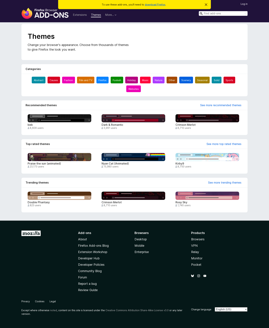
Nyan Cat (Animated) (115, 163)
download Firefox (155, 4)
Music (145, 80)
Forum (82, 277)
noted (53, 310)
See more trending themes (224, 182)
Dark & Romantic (112, 124)
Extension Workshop (92, 252)
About (82, 239)
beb (30, 124)
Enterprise (141, 252)
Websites (133, 88)
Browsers (197, 239)
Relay (195, 252)
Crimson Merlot (186, 124)
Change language (201, 309)
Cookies (39, 301)
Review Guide (88, 290)
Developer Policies (91, 264)
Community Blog (90, 271)
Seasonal (202, 80)
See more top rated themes (224, 144)
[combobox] (223, 13)
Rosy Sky (181, 202)
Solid (216, 80)
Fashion (68, 80)
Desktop (140, 239)
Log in (244, 3)
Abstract (38, 80)
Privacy (25, 301)
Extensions (80, 14)
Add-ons (84, 233)
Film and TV (85, 80)
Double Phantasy (39, 202)
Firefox (102, 80)
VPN (194, 245)
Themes (96, 14)
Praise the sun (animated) (44, 163)
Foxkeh (117, 80)
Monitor (196, 258)
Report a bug (87, 283)
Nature (158, 80)
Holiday (131, 80)
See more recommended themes (220, 105)
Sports (229, 80)
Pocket (196, 264)
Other (172, 80)
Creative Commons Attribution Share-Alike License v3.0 (137, 310)
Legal (53, 301)
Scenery (186, 80)
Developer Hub (89, 258)
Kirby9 (180, 163)
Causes (54, 80)
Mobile (139, 245)
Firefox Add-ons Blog (93, 245)
